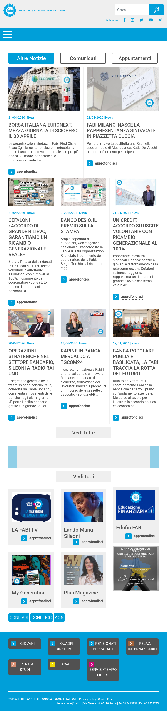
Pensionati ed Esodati (102, 646)
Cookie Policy (106, 699)
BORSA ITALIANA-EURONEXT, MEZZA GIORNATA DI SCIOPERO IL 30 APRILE (42, 130)
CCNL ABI (19, 617)
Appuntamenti (135, 58)
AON (59, 617)
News (31, 117)
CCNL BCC (41, 617)
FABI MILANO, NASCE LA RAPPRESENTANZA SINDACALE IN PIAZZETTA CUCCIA (121, 130)
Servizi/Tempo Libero (103, 669)
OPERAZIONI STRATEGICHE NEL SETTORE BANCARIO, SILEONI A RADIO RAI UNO (31, 362)
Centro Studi (23, 667)
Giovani (23, 643)
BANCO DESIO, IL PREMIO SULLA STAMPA (79, 225)
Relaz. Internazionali (142, 646)
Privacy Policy (87, 699)
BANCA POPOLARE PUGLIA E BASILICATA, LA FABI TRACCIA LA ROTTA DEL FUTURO (135, 362)
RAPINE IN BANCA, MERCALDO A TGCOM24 (81, 356)
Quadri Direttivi (61, 646)
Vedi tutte (83, 433)
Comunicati (83, 58)
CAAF (60, 664)
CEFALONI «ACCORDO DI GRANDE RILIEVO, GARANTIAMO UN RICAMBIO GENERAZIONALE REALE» (27, 237)
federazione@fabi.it (69, 703)
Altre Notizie (31, 58)
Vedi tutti (83, 477)
